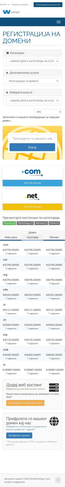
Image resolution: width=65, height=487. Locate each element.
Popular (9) (9, 223)
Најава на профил (20, 4)
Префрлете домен (19, 435)
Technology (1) (25, 223)
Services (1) (41, 223)
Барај (32, 147)
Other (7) (54, 223)
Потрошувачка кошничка (48, 4)
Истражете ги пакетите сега (25, 402)
